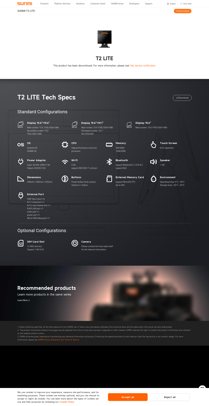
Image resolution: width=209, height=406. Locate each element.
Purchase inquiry (182, 11)
